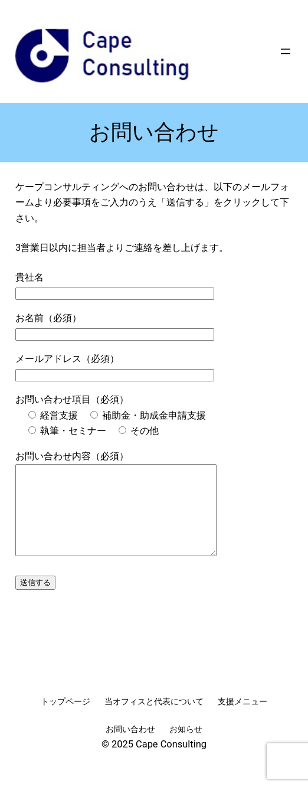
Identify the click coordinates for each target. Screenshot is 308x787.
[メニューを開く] (285, 51)
